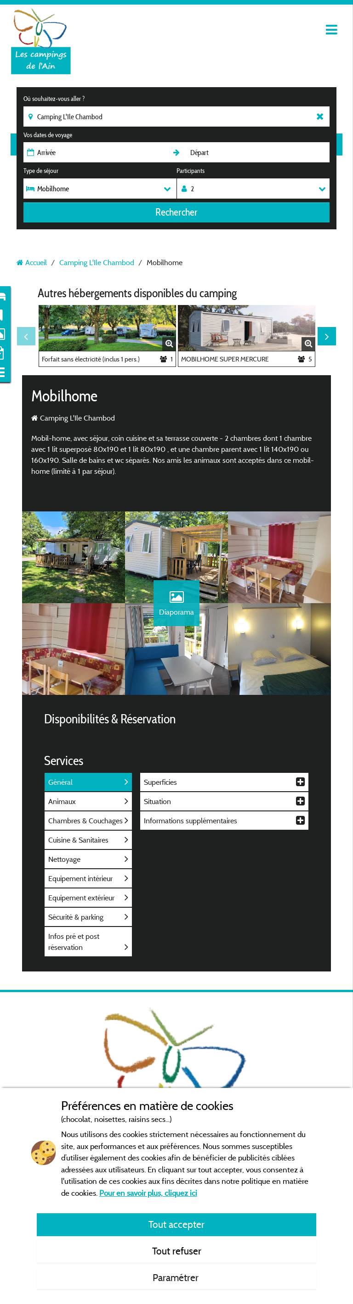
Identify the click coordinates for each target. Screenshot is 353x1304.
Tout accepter (176, 1224)
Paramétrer (177, 1277)
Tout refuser (176, 1251)
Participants (190, 170)
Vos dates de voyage (47, 135)
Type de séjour (40, 170)
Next (327, 336)
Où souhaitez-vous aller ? (54, 98)
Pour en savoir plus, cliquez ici (148, 1193)
